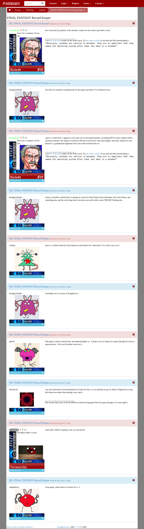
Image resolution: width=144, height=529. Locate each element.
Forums (18, 10)
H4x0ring (30, 10)
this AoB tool (54, 40)
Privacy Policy (12, 527)
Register (75, 3)
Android (42, 10)
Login (64, 3)
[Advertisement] (110, 11)
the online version (93, 40)
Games (87, 3)
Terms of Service (26, 527)
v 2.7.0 (77, 527)
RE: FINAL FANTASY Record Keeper (29, 23)
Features (53, 3)
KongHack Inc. (64, 527)
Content (99, 3)
